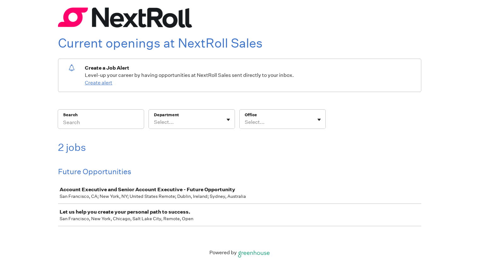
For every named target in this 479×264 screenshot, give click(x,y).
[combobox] (154, 122)
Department (166, 115)
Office (251, 115)
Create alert (98, 83)
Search (70, 115)
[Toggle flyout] (228, 119)
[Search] (101, 123)
